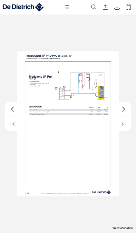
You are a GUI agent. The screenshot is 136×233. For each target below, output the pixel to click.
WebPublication (122, 228)
